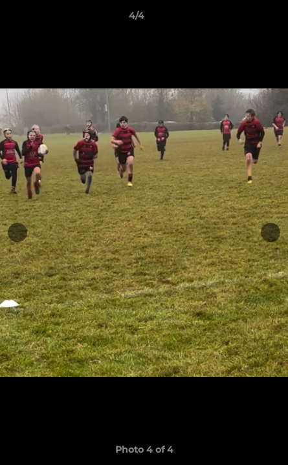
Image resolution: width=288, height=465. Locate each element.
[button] (241, 19)
